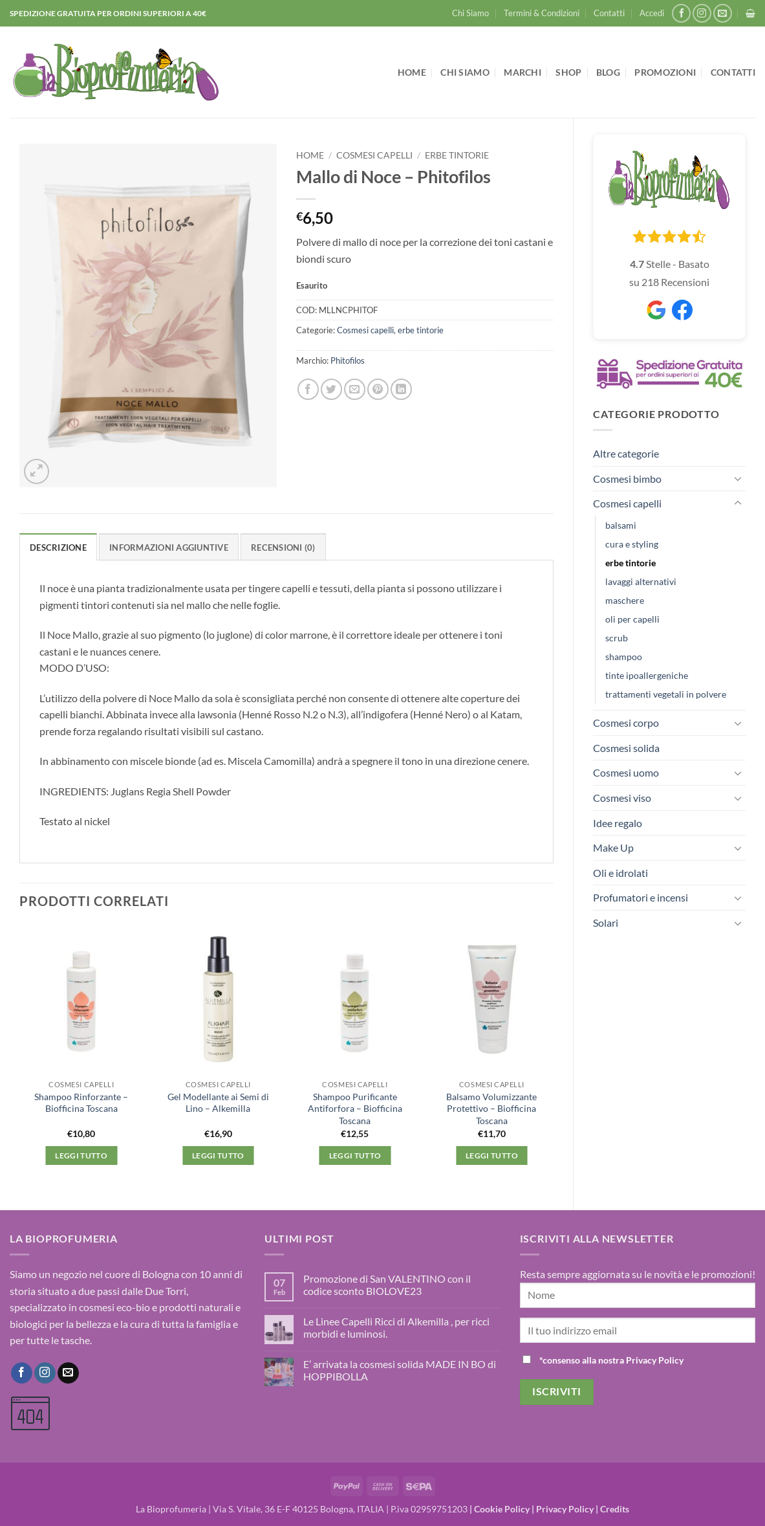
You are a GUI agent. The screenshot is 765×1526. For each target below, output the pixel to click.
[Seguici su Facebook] (681, 13)
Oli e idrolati (620, 873)
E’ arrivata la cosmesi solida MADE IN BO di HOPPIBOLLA (399, 1370)
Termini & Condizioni (541, 13)
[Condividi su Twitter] (331, 389)
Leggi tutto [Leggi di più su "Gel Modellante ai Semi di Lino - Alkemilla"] (218, 1155)
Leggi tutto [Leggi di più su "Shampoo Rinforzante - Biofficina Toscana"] (81, 1155)
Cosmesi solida (626, 748)
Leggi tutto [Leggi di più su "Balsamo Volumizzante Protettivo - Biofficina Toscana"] (492, 1155)
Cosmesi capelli (627, 503)
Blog (608, 72)
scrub (616, 637)
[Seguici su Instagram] (702, 13)
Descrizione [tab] (58, 547)
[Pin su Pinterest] (378, 389)
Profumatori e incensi (640, 897)
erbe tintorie (630, 562)
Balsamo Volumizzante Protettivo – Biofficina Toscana (491, 1108)
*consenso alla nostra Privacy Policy (611, 1360)
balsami (620, 525)
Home (412, 72)
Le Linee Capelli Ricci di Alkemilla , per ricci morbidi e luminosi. (396, 1327)
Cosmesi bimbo (627, 478)
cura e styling (631, 543)
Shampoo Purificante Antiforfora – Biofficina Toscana (355, 1108)
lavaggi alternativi (640, 581)
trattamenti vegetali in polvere (665, 694)
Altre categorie (626, 453)
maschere (624, 600)
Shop (568, 72)
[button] (652, 13)
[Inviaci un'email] (722, 13)
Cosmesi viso (622, 797)
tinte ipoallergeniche (646, 675)
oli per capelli (632, 619)
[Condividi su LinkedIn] (401, 389)
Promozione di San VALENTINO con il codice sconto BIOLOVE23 (387, 1284)
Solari (605, 922)
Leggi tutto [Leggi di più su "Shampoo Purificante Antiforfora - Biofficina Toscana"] (355, 1155)
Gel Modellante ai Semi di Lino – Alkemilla (218, 1102)
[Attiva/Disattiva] (738, 478)
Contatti (609, 13)
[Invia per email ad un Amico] (354, 389)
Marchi (522, 72)
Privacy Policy (565, 1508)
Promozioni (665, 72)
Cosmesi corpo (626, 722)
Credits (614, 1508)
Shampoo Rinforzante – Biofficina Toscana (81, 1102)
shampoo (623, 656)
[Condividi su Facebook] (308, 389)
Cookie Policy (502, 1508)
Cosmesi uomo (626, 772)
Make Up (613, 847)
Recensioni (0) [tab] (283, 547)
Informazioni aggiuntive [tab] (168, 547)
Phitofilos (347, 360)
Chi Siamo (470, 13)
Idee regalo (617, 823)
